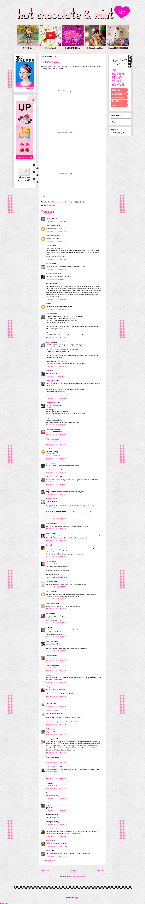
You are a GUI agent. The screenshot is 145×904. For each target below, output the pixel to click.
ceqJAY (48, 533)
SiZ (47, 545)
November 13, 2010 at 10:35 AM (56, 529)
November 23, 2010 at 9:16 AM (56, 856)
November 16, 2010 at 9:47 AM (56, 788)
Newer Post (45, 870)
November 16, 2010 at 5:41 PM (56, 798)
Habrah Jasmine (51, 273)
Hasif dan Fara (51, 403)
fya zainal (49, 264)
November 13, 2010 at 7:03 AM (56, 435)
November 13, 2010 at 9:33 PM (56, 671)
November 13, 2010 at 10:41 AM (56, 577)
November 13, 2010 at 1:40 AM (56, 269)
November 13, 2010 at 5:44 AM (56, 398)
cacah (48, 851)
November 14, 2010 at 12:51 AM (56, 697)
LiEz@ (48, 687)
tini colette (49, 829)
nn (47, 304)
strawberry (50, 701)
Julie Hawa (50, 313)
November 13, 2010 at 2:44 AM (56, 309)
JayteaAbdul (50, 711)
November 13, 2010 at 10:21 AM (56, 494)
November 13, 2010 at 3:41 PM (56, 609)
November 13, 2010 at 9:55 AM (56, 485)
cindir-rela (49, 641)
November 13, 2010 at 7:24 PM (56, 637)
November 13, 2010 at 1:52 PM (56, 587)
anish (48, 370)
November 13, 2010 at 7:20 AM (56, 445)
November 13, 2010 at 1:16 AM (56, 231)
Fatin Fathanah (51, 226)
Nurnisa (49, 841)
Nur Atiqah (50, 499)
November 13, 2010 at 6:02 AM (56, 425)
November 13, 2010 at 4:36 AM (56, 376)
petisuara (49, 523)
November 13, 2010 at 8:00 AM (56, 472)
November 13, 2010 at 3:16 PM (56, 599)
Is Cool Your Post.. (52, 786)
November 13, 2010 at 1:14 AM (56, 221)
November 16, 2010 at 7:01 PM (56, 810)
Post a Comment (49, 860)
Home (73, 870)
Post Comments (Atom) (77, 876)
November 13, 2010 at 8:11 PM (56, 651)
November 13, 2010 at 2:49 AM (56, 338)
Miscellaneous (51, 205)
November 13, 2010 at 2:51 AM (56, 366)
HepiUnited (50, 581)
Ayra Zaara (50, 591)
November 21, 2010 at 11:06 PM (56, 846)
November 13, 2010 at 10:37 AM (56, 557)
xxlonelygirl (50, 739)
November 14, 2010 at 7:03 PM (56, 706)
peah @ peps (50, 380)
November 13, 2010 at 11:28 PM (56, 682)
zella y (48, 463)
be (47, 675)
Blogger (76, 898)
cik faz (48, 613)
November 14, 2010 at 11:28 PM (56, 734)
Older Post (100, 870)
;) (46, 627)
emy (47, 489)
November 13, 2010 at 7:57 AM (56, 458)
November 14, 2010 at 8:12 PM (56, 724)
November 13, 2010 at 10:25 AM (56, 519)
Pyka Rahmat (50, 603)
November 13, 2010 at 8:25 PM (56, 661)
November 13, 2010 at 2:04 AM (56, 299)
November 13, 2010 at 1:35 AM (56, 259)
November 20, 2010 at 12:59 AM (56, 836)
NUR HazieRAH (51, 429)
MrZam (48, 729)
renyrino (49, 216)
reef (47, 783)
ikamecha (49, 245)
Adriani (48, 561)
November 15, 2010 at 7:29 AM (56, 753)
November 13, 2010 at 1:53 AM (56, 279)
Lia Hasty (49, 449)
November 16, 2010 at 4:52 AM (56, 779)
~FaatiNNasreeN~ (52, 477)
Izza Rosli (49, 655)
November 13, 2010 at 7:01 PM (56, 623)
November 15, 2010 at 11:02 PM (56, 762)
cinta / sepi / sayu (52, 767)
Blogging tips (4, 903)
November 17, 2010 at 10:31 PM (56, 824)
